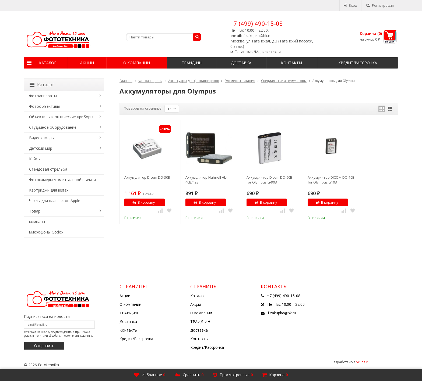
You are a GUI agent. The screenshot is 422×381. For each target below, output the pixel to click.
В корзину (143, 202)
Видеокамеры (41, 137)
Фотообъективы (44, 106)
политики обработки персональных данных (64, 335)
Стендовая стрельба (48, 169)
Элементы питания (240, 80)
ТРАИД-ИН (192, 62)
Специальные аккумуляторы (284, 80)
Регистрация (379, 5)
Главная (125, 80)
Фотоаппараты (150, 80)
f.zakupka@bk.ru (282, 312)
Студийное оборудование (52, 127)
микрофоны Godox (46, 232)
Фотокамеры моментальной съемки (62, 179)
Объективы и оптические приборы (61, 116)
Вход (350, 5)
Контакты (291, 62)
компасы (37, 221)
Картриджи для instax (48, 190)
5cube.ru (363, 362)
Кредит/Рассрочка (357, 62)
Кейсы (34, 158)
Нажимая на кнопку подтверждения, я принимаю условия (58, 333)
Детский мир (40, 148)
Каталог (47, 62)
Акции (87, 62)
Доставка (241, 62)
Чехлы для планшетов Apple (54, 200)
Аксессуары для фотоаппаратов (193, 80)
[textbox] (163, 37)
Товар (34, 211)
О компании (136, 62)
